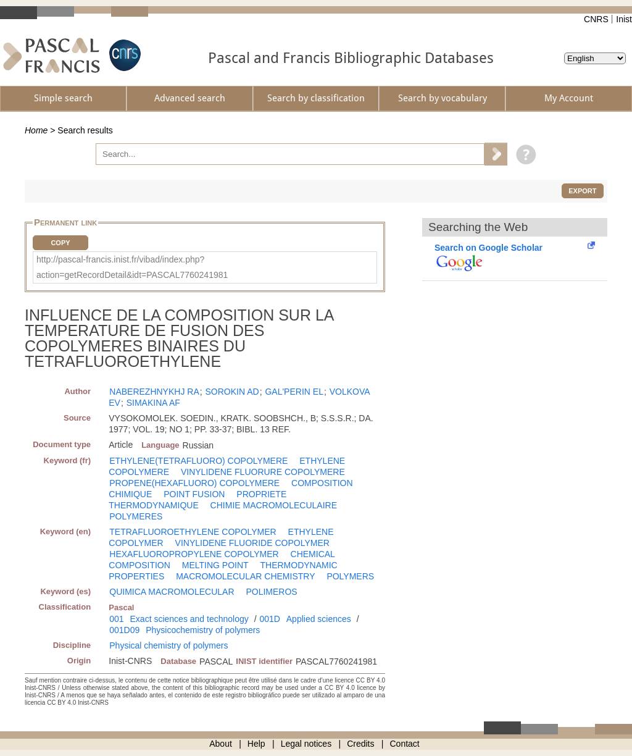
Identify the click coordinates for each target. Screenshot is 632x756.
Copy (60, 242)
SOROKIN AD (232, 392)
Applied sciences (318, 619)
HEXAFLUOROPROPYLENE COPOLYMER (193, 554)
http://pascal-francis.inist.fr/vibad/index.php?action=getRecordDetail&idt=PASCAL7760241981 (132, 267)
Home (36, 130)
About (220, 744)
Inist (624, 19)
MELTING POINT (215, 565)
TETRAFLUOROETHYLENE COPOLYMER (192, 532)
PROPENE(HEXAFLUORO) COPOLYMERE (194, 483)
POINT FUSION (194, 494)
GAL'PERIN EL (294, 392)
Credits (360, 744)
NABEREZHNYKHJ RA (154, 392)
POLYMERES (135, 516)
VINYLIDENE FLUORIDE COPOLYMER (252, 543)
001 (116, 619)
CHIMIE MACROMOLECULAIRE (273, 505)
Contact (405, 744)
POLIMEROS (271, 592)
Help (256, 744)
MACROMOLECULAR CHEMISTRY (245, 576)
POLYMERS (350, 576)
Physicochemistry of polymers (203, 630)
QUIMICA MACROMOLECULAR (171, 592)
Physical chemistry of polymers (168, 645)
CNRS (596, 19)
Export (582, 191)
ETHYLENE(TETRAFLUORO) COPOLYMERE (198, 461)
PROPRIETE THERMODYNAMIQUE (197, 499)
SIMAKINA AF (153, 403)
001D (269, 619)
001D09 (124, 630)
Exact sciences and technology (189, 619)
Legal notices (306, 744)
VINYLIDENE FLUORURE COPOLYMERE (263, 472)
